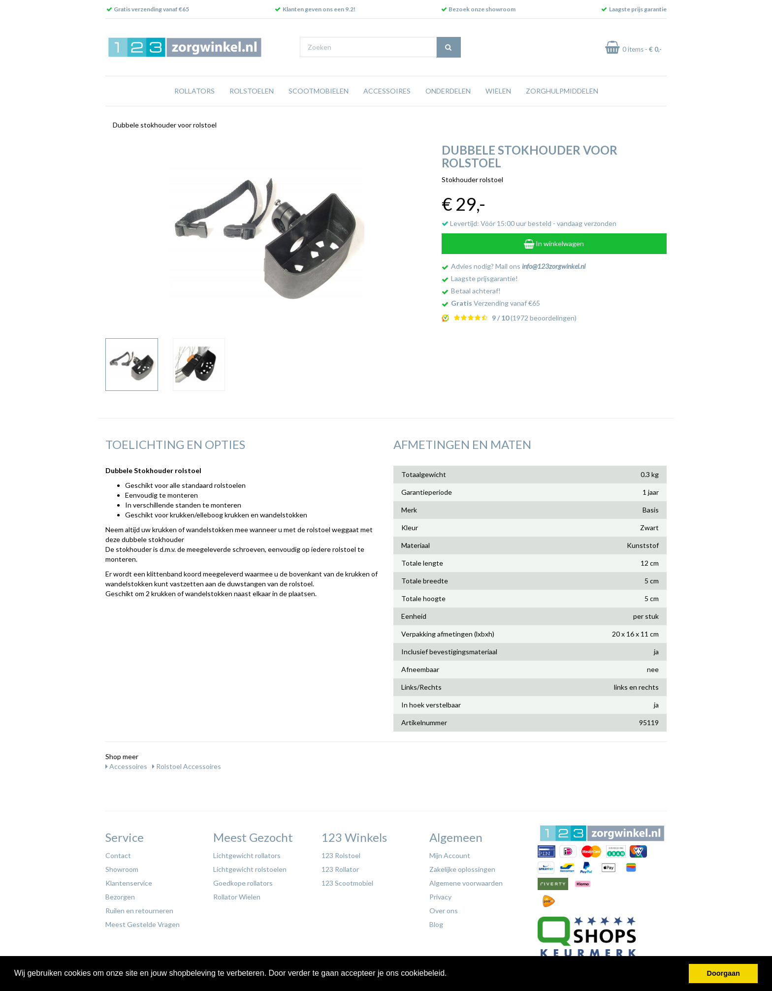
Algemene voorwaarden (466, 883)
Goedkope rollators (243, 883)
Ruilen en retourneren (139, 910)
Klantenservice (128, 883)
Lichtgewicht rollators (247, 855)
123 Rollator (340, 869)
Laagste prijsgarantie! (484, 278)
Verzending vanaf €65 (495, 303)
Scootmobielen (319, 91)
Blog (436, 924)
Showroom (121, 869)
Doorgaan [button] (723, 973)
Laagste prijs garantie (638, 9)
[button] (450, 974)
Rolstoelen (251, 91)
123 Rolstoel (341, 855)
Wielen (498, 91)
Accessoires (387, 91)
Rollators (194, 91)
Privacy (440, 897)
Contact (118, 855)
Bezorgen (120, 897)
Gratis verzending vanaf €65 (151, 9)
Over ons (443, 910)
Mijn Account (449, 855)
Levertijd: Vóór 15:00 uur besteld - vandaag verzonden (529, 223)
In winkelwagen (554, 243)
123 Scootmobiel (347, 883)
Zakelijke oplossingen (462, 869)
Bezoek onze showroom (482, 9)
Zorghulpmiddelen (562, 91)
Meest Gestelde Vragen (142, 924)
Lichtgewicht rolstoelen (250, 869)
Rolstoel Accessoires (186, 766)
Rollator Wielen (236, 897)
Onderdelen (448, 91)
